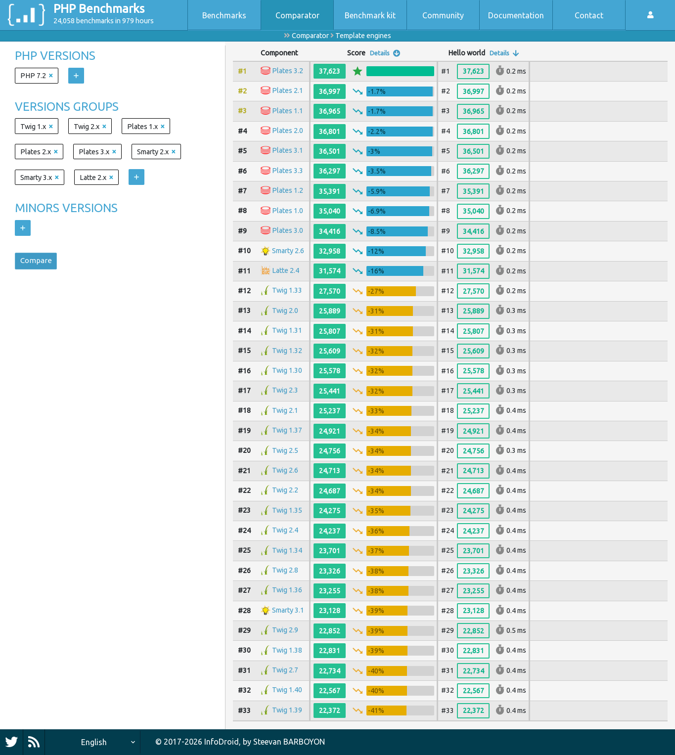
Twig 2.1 (285, 410)
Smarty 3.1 (288, 610)
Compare (37, 262)
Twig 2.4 (285, 530)
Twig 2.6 (285, 470)
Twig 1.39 (287, 710)
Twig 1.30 (287, 370)
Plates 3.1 (287, 151)
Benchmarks (224, 15)
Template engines (363, 36)
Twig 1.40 (287, 690)
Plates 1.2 (287, 191)
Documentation (516, 15)
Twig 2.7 (285, 670)
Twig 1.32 (287, 351)
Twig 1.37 (287, 430)
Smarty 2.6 (288, 251)
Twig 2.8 (285, 570)
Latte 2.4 (285, 270)
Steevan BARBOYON (289, 741)
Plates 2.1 (287, 91)
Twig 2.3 (285, 391)
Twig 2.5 (285, 450)
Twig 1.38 (287, 650)
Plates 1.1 (287, 111)
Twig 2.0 (285, 310)
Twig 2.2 (285, 490)
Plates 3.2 (287, 71)
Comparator (297, 15)
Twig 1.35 (287, 510)
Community (443, 15)
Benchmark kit (370, 15)
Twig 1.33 (287, 291)
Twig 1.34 (287, 550)
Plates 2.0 (287, 130)
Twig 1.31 (287, 330)
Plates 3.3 (287, 171)
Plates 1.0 (287, 211)
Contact (589, 15)
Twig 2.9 (285, 630)
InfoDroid (221, 741)
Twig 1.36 (287, 590)
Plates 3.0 (287, 230)
